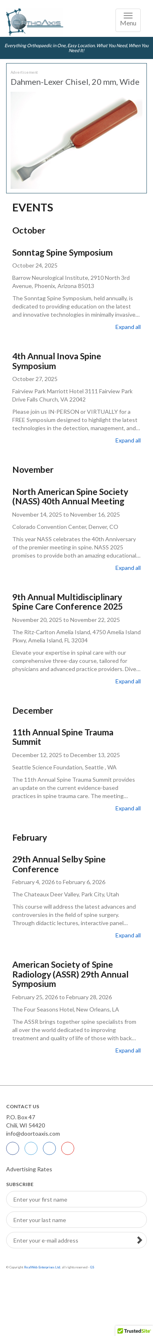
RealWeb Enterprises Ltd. (42, 1267)
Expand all (128, 326)
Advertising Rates (29, 1169)
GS (92, 1267)
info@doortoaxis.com (33, 1133)
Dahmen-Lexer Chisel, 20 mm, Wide (75, 81)
